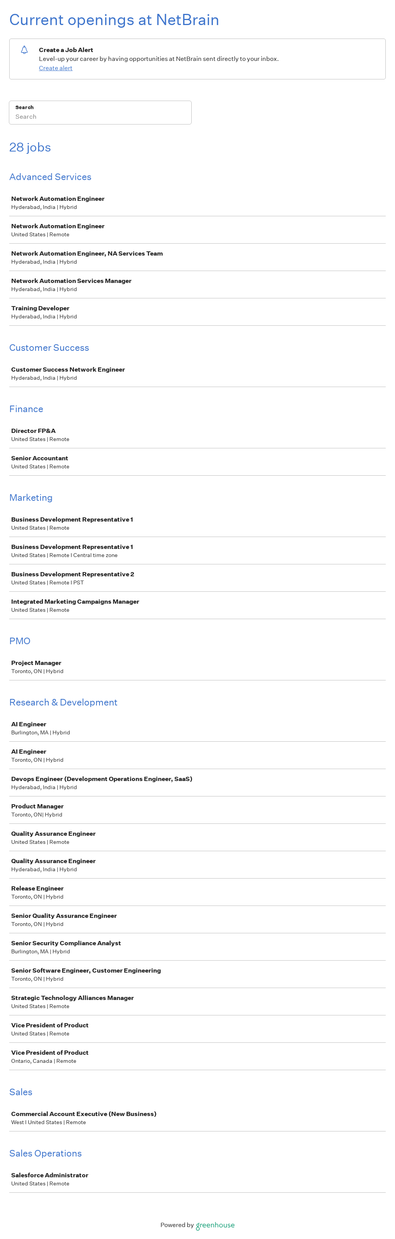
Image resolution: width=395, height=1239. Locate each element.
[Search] (100, 117)
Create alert (56, 68)
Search (24, 107)
